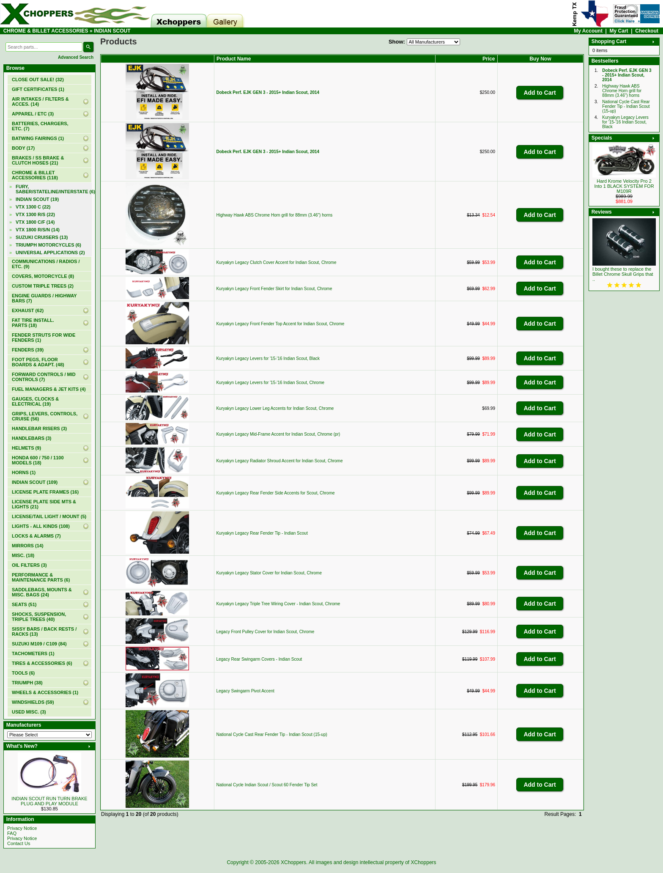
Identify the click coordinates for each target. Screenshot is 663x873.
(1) (38, 89)
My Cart (619, 31)
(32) (38, 79)
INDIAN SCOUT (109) (35, 482)
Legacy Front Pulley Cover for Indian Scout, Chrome (265, 631)
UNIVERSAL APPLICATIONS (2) (50, 252)
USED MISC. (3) (29, 711)
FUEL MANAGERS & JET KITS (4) (49, 389)
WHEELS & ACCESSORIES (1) (45, 692)
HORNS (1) (24, 472)
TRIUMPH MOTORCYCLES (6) (48, 244)
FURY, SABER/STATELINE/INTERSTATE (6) (54, 189)
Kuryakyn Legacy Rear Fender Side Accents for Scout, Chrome (275, 493)
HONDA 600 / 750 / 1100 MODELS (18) (38, 460)
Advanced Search (75, 57)
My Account (588, 31)
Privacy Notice (22, 828)
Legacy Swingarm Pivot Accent (245, 691)
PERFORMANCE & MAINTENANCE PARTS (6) (41, 577)
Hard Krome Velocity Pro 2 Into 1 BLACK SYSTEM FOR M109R (624, 186)
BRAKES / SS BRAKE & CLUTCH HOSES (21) (38, 160)
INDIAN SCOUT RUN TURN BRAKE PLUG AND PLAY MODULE (49, 801)
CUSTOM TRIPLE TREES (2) (43, 285)
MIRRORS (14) (28, 545)
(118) (35, 175)
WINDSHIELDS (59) (33, 702)
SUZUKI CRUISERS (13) (42, 237)
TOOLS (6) (23, 672)
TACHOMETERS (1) (33, 653)
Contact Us (18, 843)
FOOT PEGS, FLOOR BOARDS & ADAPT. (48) (38, 362)
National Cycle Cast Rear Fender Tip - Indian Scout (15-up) (271, 734)
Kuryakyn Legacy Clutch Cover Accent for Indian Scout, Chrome (276, 262)
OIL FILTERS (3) (29, 565)
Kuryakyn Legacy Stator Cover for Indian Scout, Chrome (269, 573)
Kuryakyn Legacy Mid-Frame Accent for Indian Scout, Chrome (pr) (278, 434)
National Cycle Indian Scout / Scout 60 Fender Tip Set (266, 784)
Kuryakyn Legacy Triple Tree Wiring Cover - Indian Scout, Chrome (278, 603)
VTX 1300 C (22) (33, 206)
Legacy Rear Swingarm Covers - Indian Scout (259, 659)
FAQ (11, 833)
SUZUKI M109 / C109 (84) (39, 643)
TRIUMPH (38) (27, 682)
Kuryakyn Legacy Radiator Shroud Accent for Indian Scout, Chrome (279, 460)
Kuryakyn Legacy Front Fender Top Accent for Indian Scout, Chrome (280, 323)
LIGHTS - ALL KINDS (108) (41, 526)
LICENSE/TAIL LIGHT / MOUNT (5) (49, 516)
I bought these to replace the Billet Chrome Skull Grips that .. (622, 274)
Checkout (646, 31)
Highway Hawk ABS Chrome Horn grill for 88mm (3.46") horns (274, 215)
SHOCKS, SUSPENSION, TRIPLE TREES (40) (39, 617)
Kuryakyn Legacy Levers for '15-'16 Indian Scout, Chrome (270, 382)
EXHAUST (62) (28, 310)
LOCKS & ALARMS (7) (36, 535)
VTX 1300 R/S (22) (35, 214)
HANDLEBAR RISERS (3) (39, 428)
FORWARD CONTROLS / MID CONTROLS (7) (44, 377)
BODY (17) (23, 148)
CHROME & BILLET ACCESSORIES (45, 31)
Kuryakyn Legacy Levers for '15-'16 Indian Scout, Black (268, 358)
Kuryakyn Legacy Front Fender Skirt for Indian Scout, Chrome (274, 288)
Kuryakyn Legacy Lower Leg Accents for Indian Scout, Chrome (275, 408)
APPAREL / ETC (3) (33, 113)
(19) (37, 199)
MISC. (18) (23, 555)
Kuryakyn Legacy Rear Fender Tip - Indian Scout (261, 533)
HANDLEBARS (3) (32, 438)
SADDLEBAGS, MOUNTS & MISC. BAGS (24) (42, 592)
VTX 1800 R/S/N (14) (38, 229)
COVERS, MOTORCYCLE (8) (43, 276)
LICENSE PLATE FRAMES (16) (45, 491)
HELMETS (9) (26, 447)
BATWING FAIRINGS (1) (38, 138)
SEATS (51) (24, 604)
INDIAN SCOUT (112, 31)
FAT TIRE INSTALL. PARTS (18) (33, 323)
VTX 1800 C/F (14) (35, 222)
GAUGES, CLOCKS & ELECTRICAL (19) (35, 401)
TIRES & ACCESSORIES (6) (42, 663)
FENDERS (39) (28, 349)
